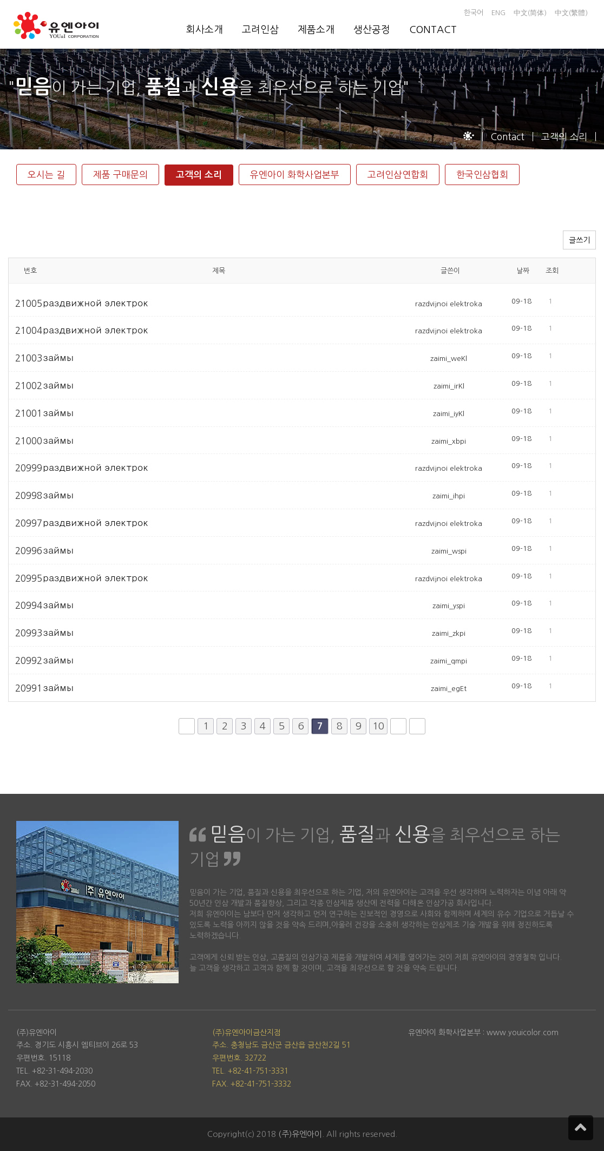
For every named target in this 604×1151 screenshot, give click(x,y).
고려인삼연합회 (397, 174)
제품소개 (316, 30)
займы (58, 357)
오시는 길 (46, 174)
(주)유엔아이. (301, 1134)
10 (378, 726)
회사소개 (204, 30)
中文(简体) (530, 12)
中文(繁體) (571, 12)
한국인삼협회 (482, 174)
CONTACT (433, 30)
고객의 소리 (199, 175)
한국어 (473, 12)
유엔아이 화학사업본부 (294, 174)
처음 (187, 726)
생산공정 (371, 30)
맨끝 (417, 726)
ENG (498, 12)
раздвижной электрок (96, 302)
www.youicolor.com (523, 1032)
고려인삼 (260, 30)
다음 (398, 726)
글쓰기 (579, 240)
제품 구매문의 (120, 174)
